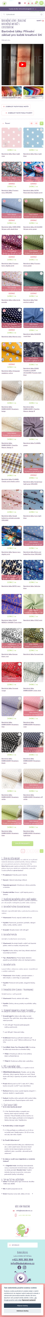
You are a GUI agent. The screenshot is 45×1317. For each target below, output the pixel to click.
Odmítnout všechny (22, 1311)
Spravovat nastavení (29, 1300)
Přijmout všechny (22, 1305)
